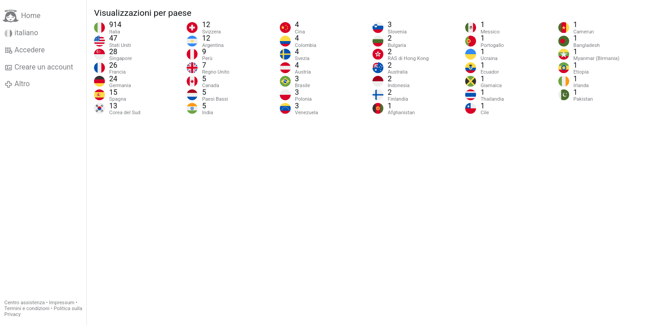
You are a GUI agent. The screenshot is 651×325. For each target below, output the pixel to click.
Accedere (25, 50)
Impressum (61, 303)
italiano (21, 32)
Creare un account (39, 67)
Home (21, 16)
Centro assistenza (25, 303)
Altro (17, 83)
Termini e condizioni (27, 308)
